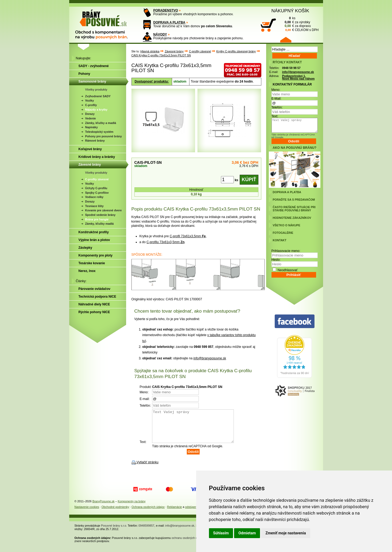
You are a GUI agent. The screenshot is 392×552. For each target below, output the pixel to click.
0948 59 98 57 (291, 67)
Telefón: (277, 107)
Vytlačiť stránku (147, 469)
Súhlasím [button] (221, 533)
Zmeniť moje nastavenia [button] (285, 533)
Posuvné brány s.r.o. (114, 532)
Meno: (275, 90)
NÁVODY (160, 34)
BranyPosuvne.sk (103, 507)
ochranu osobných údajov (188, 544)
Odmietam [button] (247, 533)
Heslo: (276, 260)
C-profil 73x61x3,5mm (188, 236)
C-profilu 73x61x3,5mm (165, 242)
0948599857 (146, 532)
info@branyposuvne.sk (209, 358)
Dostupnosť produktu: (152, 81)
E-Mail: (276, 98)
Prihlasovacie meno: (285, 251)
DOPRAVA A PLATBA (169, 22)
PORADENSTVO (165, 10)
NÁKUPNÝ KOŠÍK (290, 10)
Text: (274, 116)
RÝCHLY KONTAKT (287, 62)
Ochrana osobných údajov (148, 513)
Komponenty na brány (131, 507)
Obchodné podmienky (115, 513)
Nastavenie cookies (87, 513)
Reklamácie (174, 513)
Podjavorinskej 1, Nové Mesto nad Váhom (298, 77)
